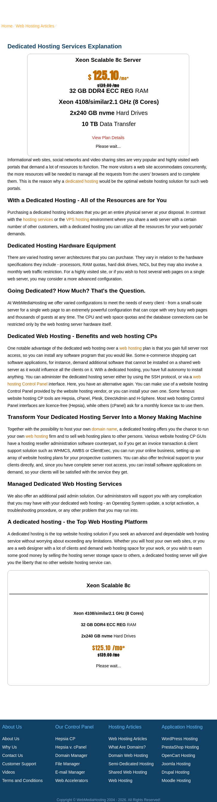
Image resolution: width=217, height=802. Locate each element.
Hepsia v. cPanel (70, 747)
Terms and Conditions (22, 780)
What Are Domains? (127, 747)
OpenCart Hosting (178, 755)
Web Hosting (120, 780)
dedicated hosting (81, 181)
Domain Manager (71, 755)
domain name (104, 429)
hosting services (38, 219)
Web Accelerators (71, 780)
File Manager (67, 763)
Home (7, 26)
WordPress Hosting (180, 738)
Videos (8, 772)
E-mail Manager (70, 772)
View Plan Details (108, 137)
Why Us (9, 747)
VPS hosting (77, 219)
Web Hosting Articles (35, 26)
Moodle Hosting (176, 780)
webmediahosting (35, 10)
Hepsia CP (65, 738)
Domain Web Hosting (128, 755)
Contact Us (12, 755)
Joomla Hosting (176, 763)
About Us (10, 738)
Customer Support (19, 763)
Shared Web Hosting (128, 772)
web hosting (130, 348)
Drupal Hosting (176, 772)
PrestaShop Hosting (180, 747)
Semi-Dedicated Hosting (131, 763)
